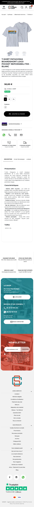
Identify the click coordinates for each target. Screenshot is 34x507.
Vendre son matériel (17, 464)
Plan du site (17, 415)
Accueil (4, 14)
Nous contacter (17, 420)
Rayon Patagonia (11, 124)
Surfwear (10, 14)
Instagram (16, 477)
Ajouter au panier (17, 114)
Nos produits (17, 425)
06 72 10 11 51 (10, 312)
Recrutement (17, 456)
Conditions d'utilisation (17, 399)
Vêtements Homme (19, 14)
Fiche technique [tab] (19, 159)
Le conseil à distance (17, 454)
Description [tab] (8, 159)
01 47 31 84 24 (11, 308)
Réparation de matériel (17, 407)
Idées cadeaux (17, 444)
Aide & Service (17, 391)
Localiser (17, 297)
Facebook (9, 477)
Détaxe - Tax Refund (17, 410)
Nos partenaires (17, 459)
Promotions (17, 430)
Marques (17, 436)
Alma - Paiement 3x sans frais (17, 467)
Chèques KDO (17, 441)
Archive (17, 438)
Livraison (17, 394)
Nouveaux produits (17, 433)
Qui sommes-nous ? (17, 451)
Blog (17, 470)
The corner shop (17, 448)
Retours (17, 404)
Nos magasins (17, 462)
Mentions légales (17, 396)
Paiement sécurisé (17, 402)
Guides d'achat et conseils (17, 428)
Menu (4, 7)
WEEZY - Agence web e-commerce (11, 502)
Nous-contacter (17, 322)
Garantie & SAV (17, 412)
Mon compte (17, 418)
